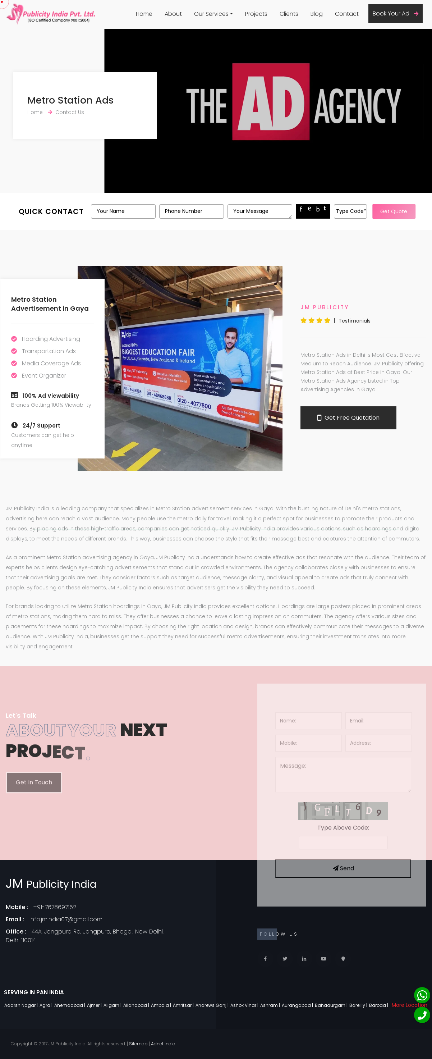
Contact (347, 14)
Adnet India (163, 1044)
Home (144, 14)
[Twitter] (285, 959)
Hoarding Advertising (51, 339)
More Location (409, 1005)
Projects (256, 14)
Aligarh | (113, 1005)
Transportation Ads (49, 351)
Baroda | (379, 1005)
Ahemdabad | (70, 1005)
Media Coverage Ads (51, 363)
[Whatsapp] (422, 995)
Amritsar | (184, 1005)
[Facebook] (265, 959)
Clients (289, 14)
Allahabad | (136, 1005)
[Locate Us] (343, 959)
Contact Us (69, 112)
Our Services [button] (211, 14)
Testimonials (355, 320)
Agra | (47, 1005)
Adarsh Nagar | (21, 1005)
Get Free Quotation (348, 418)
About (173, 14)
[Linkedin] (304, 959)
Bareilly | (358, 1005)
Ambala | (161, 1005)
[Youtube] (324, 959)
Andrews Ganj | (213, 1005)
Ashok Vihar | (244, 1005)
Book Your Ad (395, 13)
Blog (317, 14)
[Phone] (422, 1015)
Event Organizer (44, 375)
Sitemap (138, 1044)
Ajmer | (95, 1005)
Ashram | (270, 1005)
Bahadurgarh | (332, 1005)
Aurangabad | (298, 1005)
